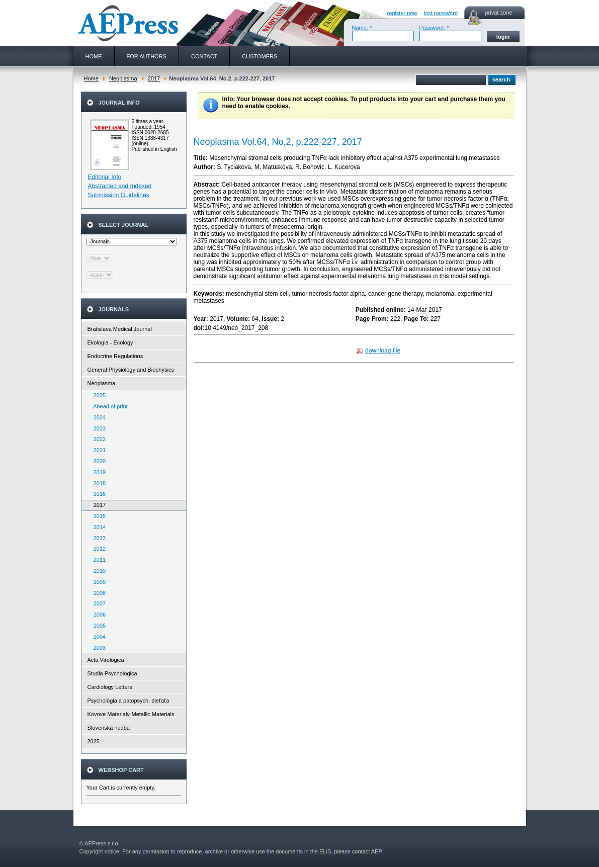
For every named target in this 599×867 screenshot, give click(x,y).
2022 (97, 439)
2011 (97, 560)
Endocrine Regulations (115, 356)
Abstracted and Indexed (120, 186)
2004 (97, 637)
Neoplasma (123, 78)
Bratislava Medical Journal (120, 329)
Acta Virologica (106, 660)
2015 (97, 516)
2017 (154, 78)
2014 (97, 527)
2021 (97, 450)
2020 (97, 461)
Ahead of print (108, 406)
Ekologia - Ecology (110, 342)
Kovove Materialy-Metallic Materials (131, 714)
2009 (97, 582)
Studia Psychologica (112, 673)
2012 (97, 549)
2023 (97, 428)
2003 (97, 648)
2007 (97, 603)
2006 (97, 615)
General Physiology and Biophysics (131, 370)
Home (91, 78)
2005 (97, 626)
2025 (97, 395)
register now (402, 13)
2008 (97, 593)
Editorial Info (105, 177)
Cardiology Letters (110, 687)
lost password (441, 13)
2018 (97, 483)
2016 (97, 494)
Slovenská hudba (109, 728)
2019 (97, 472)
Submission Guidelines (118, 195)
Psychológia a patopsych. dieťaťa (128, 701)
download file (382, 351)
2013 (97, 538)
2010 (97, 571)
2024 (97, 417)
